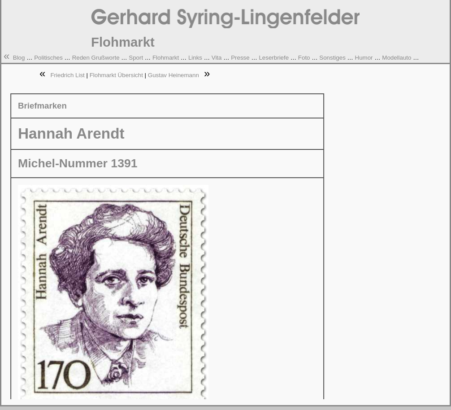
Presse (240, 57)
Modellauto (396, 57)
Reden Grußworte (96, 57)
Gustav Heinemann (173, 75)
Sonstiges (332, 57)
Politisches (48, 57)
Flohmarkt (165, 57)
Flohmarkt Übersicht (116, 75)
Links (195, 57)
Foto (304, 57)
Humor (364, 57)
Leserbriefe (274, 57)
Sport (136, 57)
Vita (217, 57)
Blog (19, 57)
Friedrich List (67, 75)
